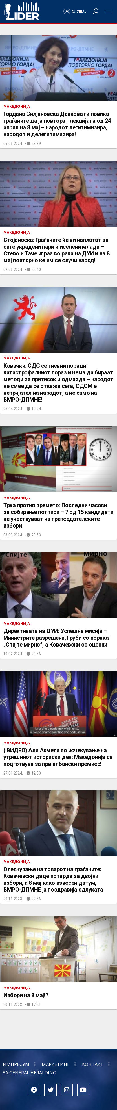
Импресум (16, 1064)
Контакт (92, 1064)
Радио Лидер (21, 11)
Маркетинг (56, 1064)
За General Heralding (29, 1073)
